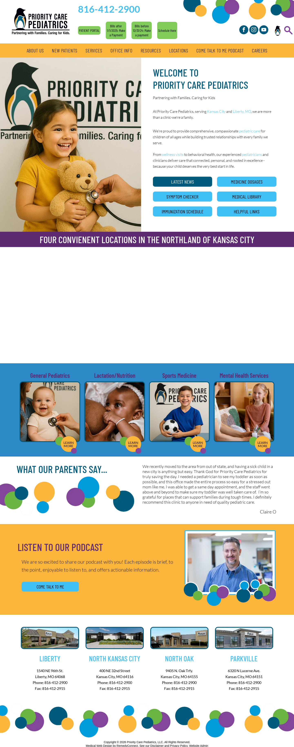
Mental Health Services (244, 375)
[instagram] (253, 30)
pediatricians (252, 154)
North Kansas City (114, 658)
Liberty (49, 658)
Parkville (244, 658)
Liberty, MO (242, 111)
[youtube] (263, 30)
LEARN (68, 442)
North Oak (179, 658)
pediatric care (249, 131)
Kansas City (216, 111)
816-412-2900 (56, 682)
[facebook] (243, 30)
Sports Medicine (179, 375)
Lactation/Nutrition (114, 375)
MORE (68, 446)
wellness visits (173, 154)
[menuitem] (35, 50)
